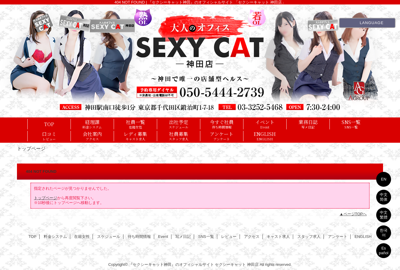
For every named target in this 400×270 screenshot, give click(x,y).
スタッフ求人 (309, 236)
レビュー (229, 236)
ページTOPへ (355, 214)
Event (163, 236)
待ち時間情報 (139, 236)
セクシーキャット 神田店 (237, 264)
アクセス (252, 236)
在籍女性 (82, 236)
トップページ (45, 198)
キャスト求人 (278, 236)
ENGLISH (362, 236)
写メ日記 (183, 236)
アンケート (337, 236)
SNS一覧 (206, 236)
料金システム (55, 236)
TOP (49, 124)
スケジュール (108, 236)
